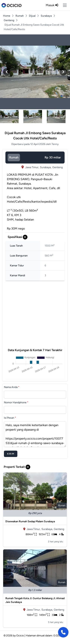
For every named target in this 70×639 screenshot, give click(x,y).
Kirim (10, 454)
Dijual (32, 15)
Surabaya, (45, 167)
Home (6, 15)
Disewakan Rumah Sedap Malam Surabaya (30, 521)
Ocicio (20, 635)
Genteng (9, 20)
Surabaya (46, 15)
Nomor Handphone (16, 402)
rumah (13, 157)
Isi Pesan (10, 417)
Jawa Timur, (32, 167)
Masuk (52, 5)
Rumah (19, 15)
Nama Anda (11, 387)
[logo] (11, 5)
